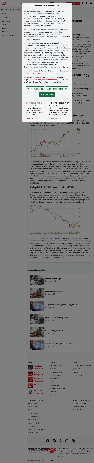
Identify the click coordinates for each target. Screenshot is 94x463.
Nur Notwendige (35, 88)
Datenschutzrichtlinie (32, 73)
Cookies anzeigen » (33, 118)
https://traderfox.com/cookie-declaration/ (41, 80)
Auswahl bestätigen (57, 88)
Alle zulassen (47, 94)
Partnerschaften (59, 102)
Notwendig (35, 102)
